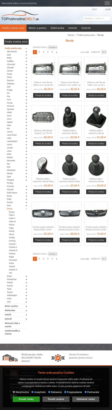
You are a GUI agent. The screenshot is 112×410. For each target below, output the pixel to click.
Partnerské (92, 392)
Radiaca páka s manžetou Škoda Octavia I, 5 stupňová (69, 133)
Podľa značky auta (86, 35)
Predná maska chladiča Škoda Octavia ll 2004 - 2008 (69, 229)
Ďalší (57, 52)
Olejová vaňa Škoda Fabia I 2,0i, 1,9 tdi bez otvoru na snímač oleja (43, 85)
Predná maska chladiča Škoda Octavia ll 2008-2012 (96, 229)
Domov (71, 35)
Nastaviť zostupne (60, 47)
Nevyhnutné (21, 392)
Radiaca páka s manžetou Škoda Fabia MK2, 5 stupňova (69, 181)
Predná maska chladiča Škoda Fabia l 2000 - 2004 (43, 229)
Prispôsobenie (73, 392)
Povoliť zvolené (56, 399)
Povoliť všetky (26, 399)
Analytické (39, 392)
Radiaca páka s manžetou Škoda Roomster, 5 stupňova (96, 181)
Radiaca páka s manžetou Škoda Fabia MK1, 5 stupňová (43, 181)
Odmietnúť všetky (86, 399)
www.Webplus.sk (63, 408)
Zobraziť (95, 52)
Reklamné (55, 392)
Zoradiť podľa (40, 47)
